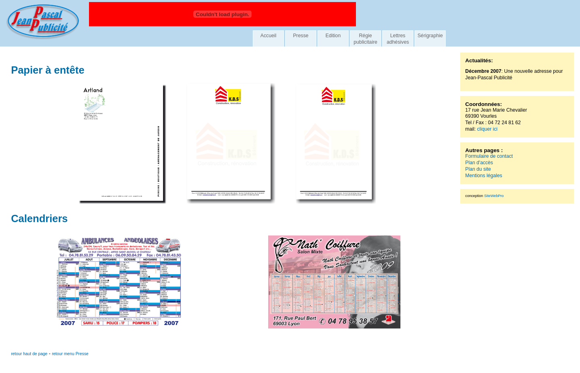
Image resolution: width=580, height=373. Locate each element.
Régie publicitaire (365, 39)
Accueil (268, 35)
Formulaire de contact (489, 156)
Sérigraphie (430, 35)
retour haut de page (29, 354)
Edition (333, 35)
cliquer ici (487, 129)
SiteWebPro (494, 196)
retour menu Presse (70, 354)
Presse (300, 35)
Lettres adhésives (398, 39)
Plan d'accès (479, 162)
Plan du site (478, 169)
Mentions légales (483, 175)
